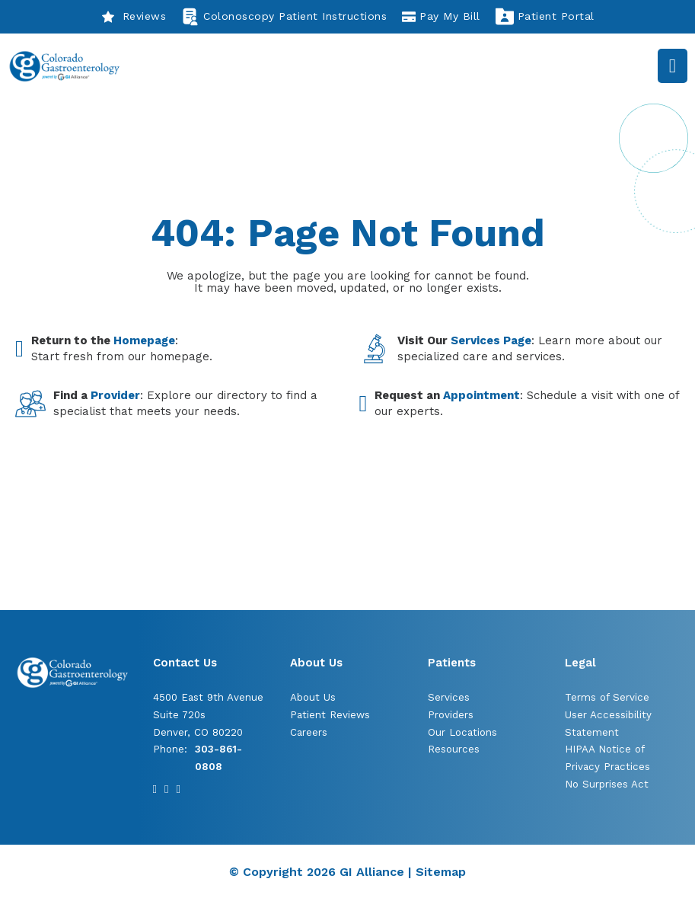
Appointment (481, 395)
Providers (450, 715)
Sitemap (441, 871)
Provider (115, 395)
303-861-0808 (218, 757)
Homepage (144, 340)
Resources (454, 749)
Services (449, 697)
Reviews (134, 17)
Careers (308, 732)
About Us (313, 697)
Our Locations (462, 732)
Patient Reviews (330, 715)
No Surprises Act (607, 784)
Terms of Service (607, 697)
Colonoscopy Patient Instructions (284, 17)
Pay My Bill (441, 17)
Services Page (491, 340)
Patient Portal (545, 17)
